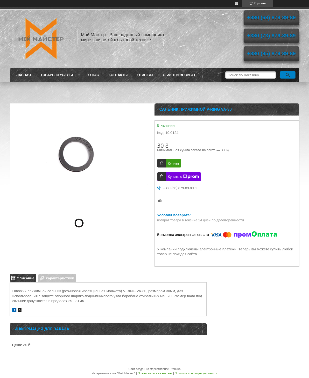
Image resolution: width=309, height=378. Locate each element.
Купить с (183, 176)
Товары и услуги (57, 75)
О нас (93, 75)
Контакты (118, 75)
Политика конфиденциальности (196, 373)
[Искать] (287, 75)
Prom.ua (175, 369)
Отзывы (145, 75)
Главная (22, 75)
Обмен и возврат (179, 75)
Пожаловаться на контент (155, 373)
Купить (173, 163)
